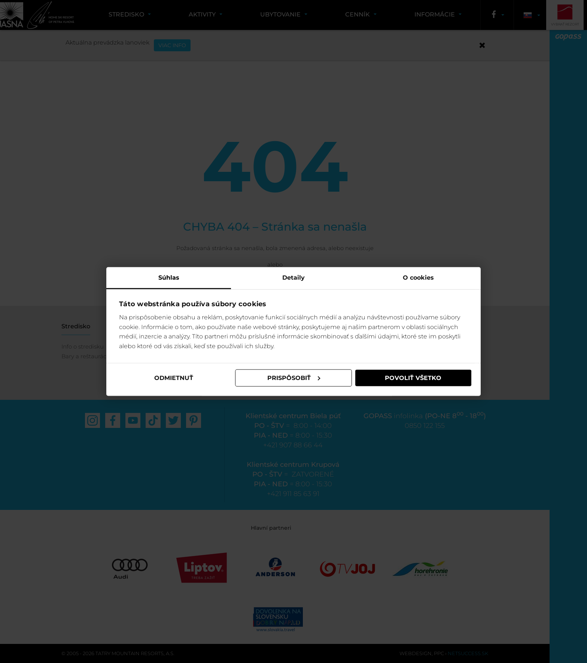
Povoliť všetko (413, 377)
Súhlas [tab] (168, 277)
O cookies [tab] (418, 277)
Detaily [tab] (293, 277)
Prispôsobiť (293, 377)
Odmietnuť (173, 377)
